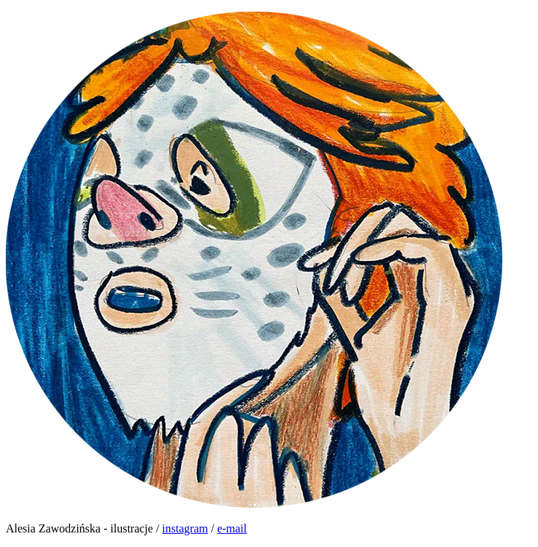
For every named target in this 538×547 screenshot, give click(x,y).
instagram (185, 528)
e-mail (232, 528)
